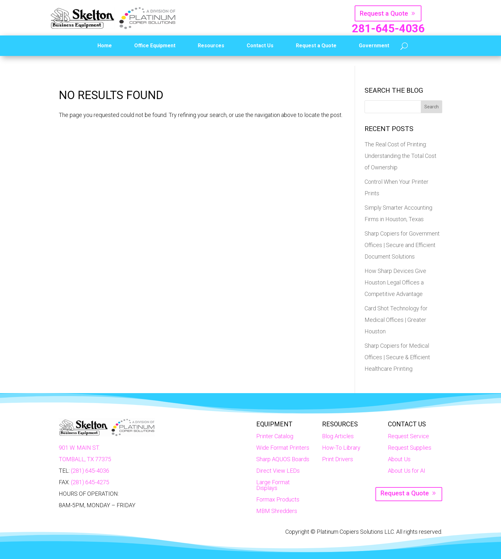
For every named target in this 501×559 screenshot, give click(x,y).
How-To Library (341, 447)
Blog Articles (338, 436)
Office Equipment (154, 46)
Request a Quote (384, 13)
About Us (399, 459)
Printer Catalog (274, 436)
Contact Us (260, 46)
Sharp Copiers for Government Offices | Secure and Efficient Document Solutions (402, 245)
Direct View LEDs (278, 470)
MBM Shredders (276, 511)
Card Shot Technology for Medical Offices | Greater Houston (396, 320)
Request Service (408, 436)
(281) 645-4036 (90, 470)
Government (374, 46)
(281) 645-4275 (90, 482)
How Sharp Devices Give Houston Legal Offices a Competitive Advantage (395, 282)
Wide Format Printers (282, 447)
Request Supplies (409, 447)
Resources (211, 46)
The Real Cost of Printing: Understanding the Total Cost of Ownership (400, 156)
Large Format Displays (273, 485)
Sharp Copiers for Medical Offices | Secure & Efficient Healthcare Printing (397, 357)
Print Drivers (337, 459)
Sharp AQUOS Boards (282, 459)
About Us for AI (406, 470)
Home (104, 46)
